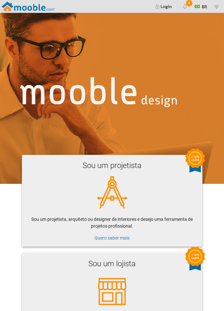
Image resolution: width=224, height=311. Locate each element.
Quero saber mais (112, 237)
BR (201, 5)
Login (163, 5)
